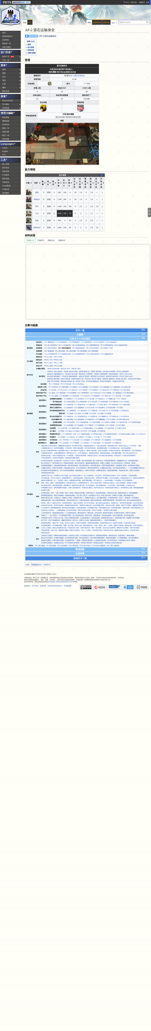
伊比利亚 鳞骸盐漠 (92, 381)
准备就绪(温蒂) (46, 500)
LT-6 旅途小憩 (106, 396)
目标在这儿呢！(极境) (113, 505)
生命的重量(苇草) (98, 505)
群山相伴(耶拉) (84, 465)
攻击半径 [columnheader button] (96, 183)
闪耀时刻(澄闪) (101, 470)
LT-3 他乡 (76, 431)
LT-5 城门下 (98, 437)
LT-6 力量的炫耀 (124, 405)
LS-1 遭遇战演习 (49, 342)
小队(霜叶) (98, 475)
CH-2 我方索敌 (51, 545)
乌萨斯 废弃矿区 (84, 371)
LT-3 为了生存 (89, 408)
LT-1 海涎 (70, 413)
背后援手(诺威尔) (47, 543)
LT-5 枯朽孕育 (110, 408)
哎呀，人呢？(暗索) (57, 493)
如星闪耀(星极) (87, 480)
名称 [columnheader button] (36, 183)
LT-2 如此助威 (79, 419)
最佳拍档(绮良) (128, 495)
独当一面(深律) (96, 528)
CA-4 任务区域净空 (92, 354)
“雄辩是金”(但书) (46, 518)
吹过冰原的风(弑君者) (134, 500)
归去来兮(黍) (134, 530)
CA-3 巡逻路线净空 (78, 354)
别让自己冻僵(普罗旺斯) (49, 450)
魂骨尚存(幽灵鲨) (47, 480)
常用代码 (5, 124)
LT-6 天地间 (107, 437)
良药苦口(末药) (74, 535)
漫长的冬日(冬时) (47, 505)
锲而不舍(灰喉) (92, 450)
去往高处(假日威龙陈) (106, 455)
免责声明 (43, 586)
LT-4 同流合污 (100, 399)
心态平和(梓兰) (46, 513)
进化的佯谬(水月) (72, 500)
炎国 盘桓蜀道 (113, 374)
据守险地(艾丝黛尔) (109, 475)
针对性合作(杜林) (47, 461)
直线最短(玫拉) (94, 453)
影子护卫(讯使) (89, 503)
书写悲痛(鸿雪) (46, 458)
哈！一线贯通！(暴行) (61, 480)
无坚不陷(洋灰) (85, 528)
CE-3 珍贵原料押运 (78, 345)
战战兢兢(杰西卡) (89, 446)
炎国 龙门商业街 (84, 376)
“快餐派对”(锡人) (89, 498)
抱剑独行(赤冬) (71, 483)
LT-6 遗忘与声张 (120, 428)
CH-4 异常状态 (73, 545)
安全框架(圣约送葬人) (112, 488)
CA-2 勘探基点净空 (64, 354)
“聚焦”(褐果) (130, 535)
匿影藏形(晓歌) (56, 508)
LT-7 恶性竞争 (114, 390)
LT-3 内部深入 (85, 443)
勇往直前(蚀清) (73, 465)
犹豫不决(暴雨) (119, 525)
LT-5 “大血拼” (110, 425)
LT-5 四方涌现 (106, 443)
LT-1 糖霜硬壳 (71, 410)
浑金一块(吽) (98, 525)
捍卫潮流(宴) (45, 478)
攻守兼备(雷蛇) (57, 525)
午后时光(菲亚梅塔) (129, 455)
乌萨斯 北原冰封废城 (70, 371)
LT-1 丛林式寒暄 (69, 402)
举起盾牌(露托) (46, 525)
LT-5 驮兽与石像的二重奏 (126, 434)
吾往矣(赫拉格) (101, 485)
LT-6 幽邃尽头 (116, 443)
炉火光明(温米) (81, 468)
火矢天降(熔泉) (136, 450)
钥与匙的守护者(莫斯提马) (49, 470)
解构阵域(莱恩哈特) (92, 463)
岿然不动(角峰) (81, 523)
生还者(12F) (58, 461)
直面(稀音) (96, 515)
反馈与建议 (6, 47)
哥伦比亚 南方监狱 (71, 374)
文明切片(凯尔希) (86, 543)
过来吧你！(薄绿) (129, 463)
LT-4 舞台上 (89, 437)
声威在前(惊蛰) (68, 463)
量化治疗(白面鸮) (47, 538)
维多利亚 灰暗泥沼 (112, 376)
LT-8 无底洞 (126, 396)
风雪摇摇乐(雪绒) (133, 465)
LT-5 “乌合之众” (95, 393)
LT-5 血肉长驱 (109, 428)
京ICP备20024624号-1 (54, 586)
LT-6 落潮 (108, 413)
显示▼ (143, 334)
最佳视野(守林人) (64, 450)
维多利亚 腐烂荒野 (53, 379)
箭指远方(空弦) (92, 455)
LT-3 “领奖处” (89, 425)
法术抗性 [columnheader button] (74, 183)
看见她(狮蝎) (133, 493)
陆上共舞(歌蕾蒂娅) (58, 500)
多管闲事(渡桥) (116, 508)
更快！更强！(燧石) (47, 483)
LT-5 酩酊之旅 (110, 399)
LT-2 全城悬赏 (79, 425)
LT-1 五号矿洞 (53, 387)
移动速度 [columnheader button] (91, 183)
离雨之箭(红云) (124, 446)
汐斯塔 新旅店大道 (77, 379)
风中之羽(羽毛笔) (96, 483)
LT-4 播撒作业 (103, 416)
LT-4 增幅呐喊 (100, 419)
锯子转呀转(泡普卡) (76, 475)
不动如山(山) (130, 485)
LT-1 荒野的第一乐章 (69, 434)
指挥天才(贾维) (126, 505)
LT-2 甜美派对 (82, 410)
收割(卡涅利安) (90, 470)
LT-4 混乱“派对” (102, 405)
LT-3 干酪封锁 (92, 410)
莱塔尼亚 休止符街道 (98, 376)
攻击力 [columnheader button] (64, 183)
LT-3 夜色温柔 (74, 396)
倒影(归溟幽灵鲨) (96, 500)
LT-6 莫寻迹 (101, 431)
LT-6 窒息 (120, 408)
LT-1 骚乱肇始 (68, 419)
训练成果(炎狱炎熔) (60, 465)
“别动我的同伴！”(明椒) (72, 540)
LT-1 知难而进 (68, 405)
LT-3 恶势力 (74, 387)
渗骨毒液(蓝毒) (102, 448)
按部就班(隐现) (105, 453)
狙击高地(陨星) (126, 448)
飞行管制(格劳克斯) (64, 515)
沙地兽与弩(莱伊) (58, 458)
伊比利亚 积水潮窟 (109, 371)
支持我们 (5, 40)
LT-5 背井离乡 (93, 390)
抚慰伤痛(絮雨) (111, 538)
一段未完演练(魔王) (109, 520)
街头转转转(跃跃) (90, 448)
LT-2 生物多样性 (81, 402)
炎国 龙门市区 (76, 369)
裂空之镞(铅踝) (78, 448)
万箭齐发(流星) (101, 446)
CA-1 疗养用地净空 (50, 354)
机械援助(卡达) (122, 461)
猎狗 (37, 192)
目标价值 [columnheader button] (101, 183)
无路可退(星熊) (134, 528)
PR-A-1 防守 (48, 357)
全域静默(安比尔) (47, 448)
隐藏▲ (143, 330)
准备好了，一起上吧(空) (49, 515)
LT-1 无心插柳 (53, 396)
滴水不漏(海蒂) (118, 515)
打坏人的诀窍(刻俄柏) (67, 470)
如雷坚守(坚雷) (118, 523)
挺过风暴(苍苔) (46, 485)
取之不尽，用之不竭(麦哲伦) (50, 520)
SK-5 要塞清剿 (93, 351)
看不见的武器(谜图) (68, 508)
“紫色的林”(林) (123, 470)
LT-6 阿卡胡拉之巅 (123, 419)
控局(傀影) (135, 498)
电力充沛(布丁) (46, 463)
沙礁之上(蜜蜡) (105, 463)
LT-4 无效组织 (83, 387)
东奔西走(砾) (45, 493)
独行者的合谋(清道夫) (103, 503)
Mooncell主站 (7, 101)
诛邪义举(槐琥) (59, 495)
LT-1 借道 (52, 393)
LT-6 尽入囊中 (120, 425)
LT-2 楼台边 (71, 437)
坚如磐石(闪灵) (59, 543)
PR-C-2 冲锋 (58, 363)
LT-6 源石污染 (104, 390)
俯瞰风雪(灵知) (66, 520)
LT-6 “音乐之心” (141, 434)
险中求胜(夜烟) (87, 461)
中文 (4, 155)
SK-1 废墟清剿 (49, 351)
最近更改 (5, 117)
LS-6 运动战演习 (111, 342)
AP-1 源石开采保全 (77, 76)
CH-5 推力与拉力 (85, 545)
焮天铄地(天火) (57, 463)
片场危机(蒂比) (113, 498)
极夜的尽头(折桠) (122, 528)
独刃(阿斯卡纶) (121, 500)
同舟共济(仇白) (99, 488)
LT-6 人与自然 (124, 402)
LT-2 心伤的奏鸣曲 (82, 422)
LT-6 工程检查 (106, 393)
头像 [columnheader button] (28, 183)
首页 (4, 33)
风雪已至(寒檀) (57, 468)
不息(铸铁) (117, 480)
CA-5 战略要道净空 (106, 354)
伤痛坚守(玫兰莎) (47, 475)
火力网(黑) (70, 455)
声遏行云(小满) (58, 518)
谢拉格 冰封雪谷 (121, 379)
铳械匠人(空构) (67, 498)
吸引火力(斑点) (70, 523)
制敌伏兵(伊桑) (80, 493)
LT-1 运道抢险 (64, 443)
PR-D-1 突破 (48, 366)
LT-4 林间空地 (103, 402)
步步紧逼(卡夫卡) (94, 495)
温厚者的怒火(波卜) (107, 518)
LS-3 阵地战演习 (74, 342)
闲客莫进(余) (45, 533)
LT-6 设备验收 (104, 387)
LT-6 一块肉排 (121, 399)
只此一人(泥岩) (86, 530)
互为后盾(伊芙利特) (119, 468)
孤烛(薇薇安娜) (138, 488)
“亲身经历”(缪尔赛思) (110, 510)
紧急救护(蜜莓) (46, 540)
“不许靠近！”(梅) (135, 446)
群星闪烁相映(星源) (108, 465)
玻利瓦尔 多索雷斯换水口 (55, 374)
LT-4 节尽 (84, 431)
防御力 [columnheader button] (69, 183)
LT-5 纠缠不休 (113, 402)
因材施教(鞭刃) (60, 483)
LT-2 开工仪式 (62, 390)
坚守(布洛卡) (97, 480)
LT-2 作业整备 (74, 443)
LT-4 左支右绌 (85, 396)
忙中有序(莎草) (112, 540)
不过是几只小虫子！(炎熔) (72, 461)
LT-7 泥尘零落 (116, 396)
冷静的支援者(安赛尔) (60, 535)
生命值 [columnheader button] (58, 183)
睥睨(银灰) (67, 485)
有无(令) (75, 520)
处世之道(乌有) (106, 495)
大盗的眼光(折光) (69, 468)
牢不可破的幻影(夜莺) (72, 543)
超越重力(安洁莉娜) (133, 518)
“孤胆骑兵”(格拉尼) (85, 505)
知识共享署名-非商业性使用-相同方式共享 (60, 582)
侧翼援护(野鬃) (137, 505)
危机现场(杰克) (78, 478)
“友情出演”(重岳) (87, 488)
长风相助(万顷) (92, 508)
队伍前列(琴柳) (71, 510)
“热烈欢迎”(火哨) (73, 528)
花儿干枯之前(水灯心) (130, 453)
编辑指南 (5, 121)
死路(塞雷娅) (45, 530)
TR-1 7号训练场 (54, 384)
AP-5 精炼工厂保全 (106, 348)
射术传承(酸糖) (59, 448)
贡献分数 (5, 132)
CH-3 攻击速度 (62, 545)
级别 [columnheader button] (53, 182)
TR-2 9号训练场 (65, 384)
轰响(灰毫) (128, 525)
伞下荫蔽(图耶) (122, 538)
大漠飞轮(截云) (83, 453)
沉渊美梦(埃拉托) (47, 453)
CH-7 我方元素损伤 (112, 545)
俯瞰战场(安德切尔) (64, 446)
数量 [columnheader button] (43, 182)
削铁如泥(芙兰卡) (126, 478)
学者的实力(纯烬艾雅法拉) (113, 543)
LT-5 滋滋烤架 (106, 440)
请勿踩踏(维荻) (101, 493)
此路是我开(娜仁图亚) (72, 458)
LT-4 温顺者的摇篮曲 (110, 434)
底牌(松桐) (126, 508)
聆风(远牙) (117, 455)
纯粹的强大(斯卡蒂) (78, 485)
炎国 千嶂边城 (65, 379)
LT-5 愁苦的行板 (121, 422)
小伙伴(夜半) (45, 508)
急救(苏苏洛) (113, 535)
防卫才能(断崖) (127, 480)
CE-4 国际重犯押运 (92, 345)
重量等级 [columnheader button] (85, 183)
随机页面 (5, 91)
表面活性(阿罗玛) (93, 468)
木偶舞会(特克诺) (106, 468)
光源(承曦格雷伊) (59, 453)
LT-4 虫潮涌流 (98, 428)
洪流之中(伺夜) (97, 510)
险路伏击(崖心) (123, 493)
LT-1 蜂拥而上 (68, 399)
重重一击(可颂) (68, 525)
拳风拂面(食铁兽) (47, 495)
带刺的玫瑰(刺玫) (87, 540)
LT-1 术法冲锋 (62, 428)
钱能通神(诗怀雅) (75, 480)
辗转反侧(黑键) (112, 470)
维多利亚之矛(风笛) (47, 510)
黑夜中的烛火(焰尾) (84, 510)
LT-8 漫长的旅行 (128, 393)
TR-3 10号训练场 (78, 384)
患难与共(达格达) (109, 483)
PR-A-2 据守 (58, 357)
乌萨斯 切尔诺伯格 (53, 369)
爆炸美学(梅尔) (108, 513)
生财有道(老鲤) (84, 500)
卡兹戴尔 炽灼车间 (118, 381)
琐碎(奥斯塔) (126, 450)
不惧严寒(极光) (138, 525)
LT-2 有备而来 (61, 393)
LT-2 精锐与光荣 (73, 428)
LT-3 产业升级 (89, 399)
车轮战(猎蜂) (132, 475)
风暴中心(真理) (130, 513)
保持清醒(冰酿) (116, 453)
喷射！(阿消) (69, 493)
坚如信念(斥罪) (108, 530)
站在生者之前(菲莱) (109, 528)
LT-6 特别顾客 (116, 440)
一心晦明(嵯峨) (60, 510)
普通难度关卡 (36, 565)
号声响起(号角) (97, 530)
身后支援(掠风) (129, 515)
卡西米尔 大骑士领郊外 (54, 371)
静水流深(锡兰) (84, 538)
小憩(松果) (68, 448)
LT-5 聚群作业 (113, 416)
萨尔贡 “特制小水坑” (126, 376)
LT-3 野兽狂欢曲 (96, 434)
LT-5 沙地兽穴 (94, 387)
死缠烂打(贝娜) (117, 495)
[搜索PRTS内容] (134, 22)
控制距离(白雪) (112, 446)
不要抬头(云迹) (112, 493)
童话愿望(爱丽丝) (47, 465)
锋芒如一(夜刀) (46, 503)
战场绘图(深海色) (58, 513)
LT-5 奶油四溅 (113, 410)
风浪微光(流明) (98, 543)
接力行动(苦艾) (80, 463)
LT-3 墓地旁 (80, 437)
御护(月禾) (88, 515)
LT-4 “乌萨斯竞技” (83, 393)
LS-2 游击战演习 (62, 342)
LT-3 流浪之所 (73, 390)
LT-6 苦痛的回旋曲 (134, 422)
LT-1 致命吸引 (68, 408)
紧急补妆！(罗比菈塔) (94, 513)
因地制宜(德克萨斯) (71, 505)
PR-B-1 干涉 (48, 360)
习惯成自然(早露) (80, 455)
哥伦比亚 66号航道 (134, 379)
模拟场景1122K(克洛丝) (49, 446)
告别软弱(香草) (67, 503)
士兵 (37, 213)
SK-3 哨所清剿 (71, 351)
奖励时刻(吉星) (46, 455)
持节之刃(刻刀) (56, 478)
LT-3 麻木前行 (91, 405)
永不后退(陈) (90, 485)
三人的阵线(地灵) (70, 513)
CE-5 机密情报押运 (106, 345)
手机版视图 (67, 586)
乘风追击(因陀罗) (139, 478)
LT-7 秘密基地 (115, 387)
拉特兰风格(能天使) (58, 455)
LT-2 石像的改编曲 (83, 434)
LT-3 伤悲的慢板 (94, 422)
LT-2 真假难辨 (64, 396)
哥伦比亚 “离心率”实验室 (93, 379)
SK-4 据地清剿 (82, 351)
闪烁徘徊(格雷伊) (110, 461)
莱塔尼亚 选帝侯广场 (67, 381)
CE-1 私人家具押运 (50, 345)
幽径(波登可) (82, 513)
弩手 (37, 206)
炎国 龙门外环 (65, 369)
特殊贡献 (5, 139)
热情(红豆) (114, 503)
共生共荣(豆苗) (138, 503)
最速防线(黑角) (46, 523)
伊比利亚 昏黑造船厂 (54, 376)
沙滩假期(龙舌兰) (83, 483)
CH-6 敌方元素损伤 (98, 545)
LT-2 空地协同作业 (80, 416)
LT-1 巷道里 (62, 437)
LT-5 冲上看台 (110, 419)
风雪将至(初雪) (119, 513)
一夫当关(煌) (111, 485)
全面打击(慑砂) (103, 450)
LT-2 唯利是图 (64, 387)
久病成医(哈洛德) (100, 540)
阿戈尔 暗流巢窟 (105, 381)
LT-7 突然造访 (117, 393)
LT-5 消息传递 (113, 405)
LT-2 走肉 (77, 413)
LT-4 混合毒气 (100, 408)
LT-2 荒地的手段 (79, 405)
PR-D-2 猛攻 (58, 366)
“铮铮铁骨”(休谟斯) (102, 478)
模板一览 (5, 128)
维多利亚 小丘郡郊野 (86, 374)
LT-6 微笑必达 (124, 410)
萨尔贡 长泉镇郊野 (122, 371)
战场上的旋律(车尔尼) (59, 528)
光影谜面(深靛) (133, 461)
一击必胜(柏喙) (108, 480)
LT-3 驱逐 (85, 413)
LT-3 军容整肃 (71, 393)
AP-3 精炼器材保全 (78, 348)
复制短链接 (6, 36)
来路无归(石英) (89, 478)
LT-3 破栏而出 (89, 419)
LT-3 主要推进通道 (87, 428)
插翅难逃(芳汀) (67, 478)
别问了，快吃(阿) (124, 498)
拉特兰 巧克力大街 (125, 374)
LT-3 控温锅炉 (85, 440)
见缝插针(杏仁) (78, 498)
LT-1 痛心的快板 (69, 422)
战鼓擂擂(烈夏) (57, 485)
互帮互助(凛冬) (59, 505)
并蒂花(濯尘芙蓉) (58, 540)
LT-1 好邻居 (52, 390)
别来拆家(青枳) (81, 508)
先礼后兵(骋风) (114, 478)
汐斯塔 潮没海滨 (96, 371)
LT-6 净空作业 (124, 416)
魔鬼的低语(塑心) (96, 520)
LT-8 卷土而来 (125, 390)
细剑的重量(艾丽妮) (60, 488)
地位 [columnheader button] (48, 182)
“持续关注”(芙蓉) (46, 535)
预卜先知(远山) (98, 461)
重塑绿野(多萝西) (109, 500)
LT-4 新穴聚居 (95, 443)
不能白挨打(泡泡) (129, 523)
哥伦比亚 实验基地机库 (69, 376)
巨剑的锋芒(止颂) (126, 488)
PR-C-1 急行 (48, 363)
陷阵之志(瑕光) (75, 530)
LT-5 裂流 (100, 413)
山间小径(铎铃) (121, 483)
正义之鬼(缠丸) (89, 475)
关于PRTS (35, 586)
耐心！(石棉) (108, 525)
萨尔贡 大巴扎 (80, 381)
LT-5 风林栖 (92, 431)
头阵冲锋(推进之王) (137, 508)
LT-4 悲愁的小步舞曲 (108, 422)
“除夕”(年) (54, 530)
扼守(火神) (78, 525)
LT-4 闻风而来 (99, 425)
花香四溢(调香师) (101, 535)
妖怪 (37, 220)
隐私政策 (27, 586)
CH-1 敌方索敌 (40, 545)
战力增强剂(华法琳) (71, 538)
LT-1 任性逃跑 (68, 425)
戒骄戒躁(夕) (79, 470)
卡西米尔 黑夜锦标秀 (100, 374)
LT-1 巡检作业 (68, 416)
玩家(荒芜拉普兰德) (47, 473)
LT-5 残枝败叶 (95, 396)
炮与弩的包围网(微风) (97, 538)
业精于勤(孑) (90, 493)
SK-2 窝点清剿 (60, 351)
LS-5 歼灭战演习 (99, 342)
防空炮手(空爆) (77, 446)
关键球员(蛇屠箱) (93, 523)
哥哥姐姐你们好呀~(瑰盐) (126, 540)
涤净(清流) (121, 535)
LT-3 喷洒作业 (92, 416)
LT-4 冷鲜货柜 (95, 440)
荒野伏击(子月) (71, 453)
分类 (27, 565)
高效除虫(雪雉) (70, 495)
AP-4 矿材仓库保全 (92, 348)
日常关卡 (47, 565)
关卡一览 (33, 36)
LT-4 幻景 (93, 413)
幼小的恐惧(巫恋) (78, 515)
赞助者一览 (6, 43)
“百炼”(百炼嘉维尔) (74, 488)
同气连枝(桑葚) (133, 538)
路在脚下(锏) (45, 490)
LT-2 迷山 (68, 431)
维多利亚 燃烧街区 (108, 379)
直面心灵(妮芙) (134, 470)
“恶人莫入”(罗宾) (81, 495)
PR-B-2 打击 (58, 360)
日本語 (4, 148)
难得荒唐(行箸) (120, 518)
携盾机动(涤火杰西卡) (122, 530)
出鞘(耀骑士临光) (47, 488)
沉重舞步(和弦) (46, 468)
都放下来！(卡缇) (58, 523)
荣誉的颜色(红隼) (104, 508)
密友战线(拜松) (88, 525)
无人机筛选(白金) (114, 448)
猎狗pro (37, 199)
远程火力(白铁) (84, 520)
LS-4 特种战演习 (86, 342)
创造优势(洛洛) (95, 465)
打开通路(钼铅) (102, 498)
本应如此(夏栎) (107, 515)
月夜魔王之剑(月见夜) (61, 475)
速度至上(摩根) (132, 483)
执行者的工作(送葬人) (78, 450)
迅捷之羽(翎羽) (78, 503)
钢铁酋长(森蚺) (64, 530)
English (5, 151)
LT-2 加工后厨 (74, 440)
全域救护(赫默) (59, 538)
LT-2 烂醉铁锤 (79, 408)
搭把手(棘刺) (121, 485)
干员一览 (5, 60)
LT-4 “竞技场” (83, 390)
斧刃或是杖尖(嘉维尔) (87, 535)
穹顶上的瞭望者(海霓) (72, 518)
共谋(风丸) (57, 498)
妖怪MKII (36, 228)
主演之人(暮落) (46, 528)
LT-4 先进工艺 (103, 410)
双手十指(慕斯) (122, 475)
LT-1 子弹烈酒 (64, 440)
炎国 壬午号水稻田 (53, 381)
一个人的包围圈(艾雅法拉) (135, 468)
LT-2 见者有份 (79, 399)
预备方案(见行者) (47, 498)
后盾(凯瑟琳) (95, 518)
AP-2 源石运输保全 (64, 348)
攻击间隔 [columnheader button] (80, 183)
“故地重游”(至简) (121, 465)
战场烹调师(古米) (106, 523)
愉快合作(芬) (56, 503)
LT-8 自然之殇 (125, 387)
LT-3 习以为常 (92, 402)
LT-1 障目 (61, 431)
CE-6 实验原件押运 (121, 345)
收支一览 (5, 135)
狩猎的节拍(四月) (114, 450)
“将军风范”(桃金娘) (126, 503)
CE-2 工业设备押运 (64, 345)
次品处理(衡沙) (85, 518)
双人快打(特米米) (117, 463)
